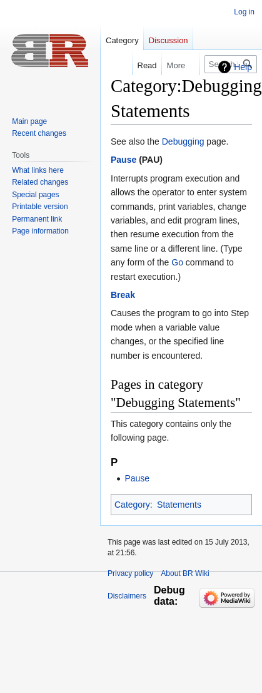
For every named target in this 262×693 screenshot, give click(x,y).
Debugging (183, 141)
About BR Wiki (185, 573)
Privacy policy (130, 573)
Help (243, 67)
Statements (179, 505)
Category (132, 505)
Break (123, 295)
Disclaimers (127, 596)
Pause (123, 160)
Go (177, 262)
